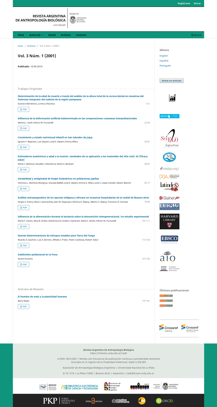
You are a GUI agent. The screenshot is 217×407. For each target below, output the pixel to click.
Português (165, 65)
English (164, 55)
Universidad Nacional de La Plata (136, 367)
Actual (52, 34)
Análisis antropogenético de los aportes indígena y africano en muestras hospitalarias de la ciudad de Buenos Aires (83, 197)
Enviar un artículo (171, 80)
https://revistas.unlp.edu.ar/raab (108, 353)
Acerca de (35, 34)
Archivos (66, 34)
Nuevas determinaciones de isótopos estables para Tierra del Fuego (56, 235)
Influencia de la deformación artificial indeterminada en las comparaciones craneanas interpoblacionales (77, 118)
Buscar (196, 34)
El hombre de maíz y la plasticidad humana (42, 296)
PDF (24, 109)
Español (164, 60)
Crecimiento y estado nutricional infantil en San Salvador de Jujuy (55, 137)
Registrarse (184, 3)
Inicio (21, 34)
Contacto (81, 34)
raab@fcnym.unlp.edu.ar (140, 373)
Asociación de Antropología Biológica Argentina (89, 367)
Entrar (197, 3)
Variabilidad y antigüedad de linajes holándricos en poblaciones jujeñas (58, 178)
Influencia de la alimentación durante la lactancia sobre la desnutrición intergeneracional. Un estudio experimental (83, 216)
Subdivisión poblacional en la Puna (37, 254)
